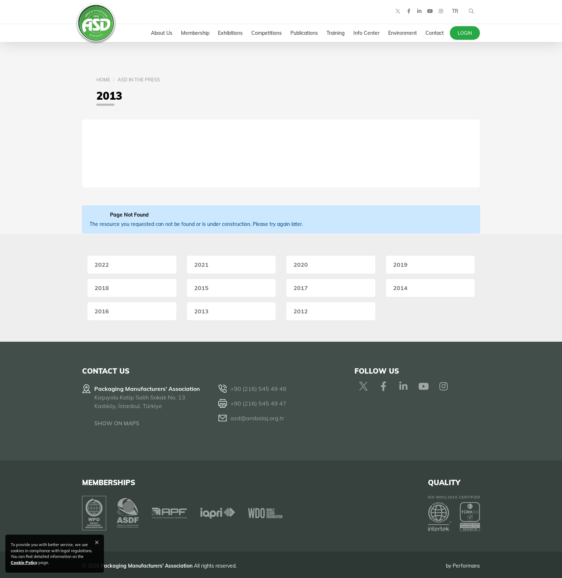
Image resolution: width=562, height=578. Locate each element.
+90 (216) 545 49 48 (258, 388)
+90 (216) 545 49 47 (258, 403)
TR (454, 14)
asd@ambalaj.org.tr (257, 418)
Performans (466, 563)
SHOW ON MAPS (116, 423)
